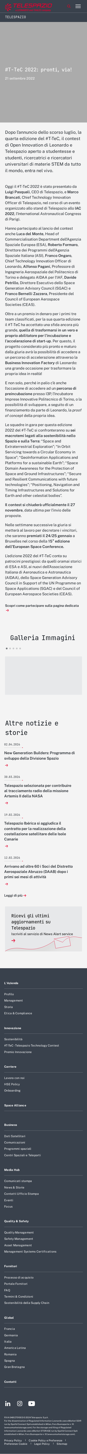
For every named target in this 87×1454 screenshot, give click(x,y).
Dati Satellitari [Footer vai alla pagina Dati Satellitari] (14, 1136)
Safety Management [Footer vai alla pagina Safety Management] (18, 1238)
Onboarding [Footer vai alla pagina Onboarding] (12, 1090)
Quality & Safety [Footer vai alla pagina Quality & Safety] (16, 1221)
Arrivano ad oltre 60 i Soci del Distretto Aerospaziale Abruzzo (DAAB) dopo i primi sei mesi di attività (38, 871)
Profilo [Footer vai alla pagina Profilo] (9, 994)
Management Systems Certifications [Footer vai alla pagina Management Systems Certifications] (30, 1251)
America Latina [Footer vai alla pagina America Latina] (15, 1348)
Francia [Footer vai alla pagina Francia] (9, 1328)
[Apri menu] (78, 6)
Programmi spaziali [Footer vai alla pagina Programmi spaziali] (17, 1148)
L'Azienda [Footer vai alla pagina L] (11, 983)
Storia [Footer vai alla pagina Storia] (8, 1007)
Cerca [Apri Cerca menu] (69, 6)
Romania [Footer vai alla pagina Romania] (10, 1354)
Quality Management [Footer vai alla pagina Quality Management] (19, 1232)
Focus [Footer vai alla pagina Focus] (8, 1206)
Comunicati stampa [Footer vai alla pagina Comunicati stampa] (18, 1181)
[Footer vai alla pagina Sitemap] (62, 1443)
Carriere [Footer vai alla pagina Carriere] (10, 1066)
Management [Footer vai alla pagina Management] (13, 1000)
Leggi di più (13, 895)
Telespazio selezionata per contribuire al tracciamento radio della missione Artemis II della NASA (37, 790)
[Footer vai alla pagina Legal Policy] (42, 1443)
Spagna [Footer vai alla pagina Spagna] (9, 1360)
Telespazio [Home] (15, 17)
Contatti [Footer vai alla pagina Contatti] (10, 1381)
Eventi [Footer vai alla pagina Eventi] (8, 1200)
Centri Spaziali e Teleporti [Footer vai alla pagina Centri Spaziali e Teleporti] (22, 1155)
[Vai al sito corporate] (20, 6)
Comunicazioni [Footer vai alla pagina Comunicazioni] (14, 1142)
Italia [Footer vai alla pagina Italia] (8, 1341)
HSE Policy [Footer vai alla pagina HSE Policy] (12, 1084)
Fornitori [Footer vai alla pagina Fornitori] (10, 1266)
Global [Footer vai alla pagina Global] (9, 1317)
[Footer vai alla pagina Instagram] (20, 1404)
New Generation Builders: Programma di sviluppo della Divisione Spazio (39, 755)
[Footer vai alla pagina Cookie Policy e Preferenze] (45, 1440)
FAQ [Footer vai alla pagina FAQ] (7, 1290)
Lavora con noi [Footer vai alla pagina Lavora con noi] (14, 1078)
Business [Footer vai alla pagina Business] (10, 1125)
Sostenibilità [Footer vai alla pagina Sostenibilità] (13, 1039)
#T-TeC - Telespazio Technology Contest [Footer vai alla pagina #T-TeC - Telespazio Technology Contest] (31, 1045)
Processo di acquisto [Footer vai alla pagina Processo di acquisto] (19, 1277)
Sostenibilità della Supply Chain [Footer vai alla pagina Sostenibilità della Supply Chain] (26, 1302)
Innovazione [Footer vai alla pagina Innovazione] (12, 1028)
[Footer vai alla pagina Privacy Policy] (13, 1440)
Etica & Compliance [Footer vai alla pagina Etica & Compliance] (18, 1013)
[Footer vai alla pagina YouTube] (31, 1404)
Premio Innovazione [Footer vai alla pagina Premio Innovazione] (18, 1052)
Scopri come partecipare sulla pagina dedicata (42, 606)
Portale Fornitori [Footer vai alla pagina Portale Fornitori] (15, 1283)
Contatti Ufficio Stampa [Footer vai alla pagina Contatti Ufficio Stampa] (21, 1193)
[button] (43, 675)
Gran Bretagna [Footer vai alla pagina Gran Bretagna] (14, 1367)
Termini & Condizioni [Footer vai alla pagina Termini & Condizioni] (18, 1296)
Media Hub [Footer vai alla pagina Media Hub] (12, 1170)
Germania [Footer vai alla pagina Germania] (11, 1335)
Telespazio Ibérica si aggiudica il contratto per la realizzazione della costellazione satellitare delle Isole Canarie (35, 831)
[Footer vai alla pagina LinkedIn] (8, 1404)
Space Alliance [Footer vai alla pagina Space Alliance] (15, 1105)
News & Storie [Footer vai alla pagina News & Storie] (14, 1187)
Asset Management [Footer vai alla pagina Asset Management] (18, 1245)
